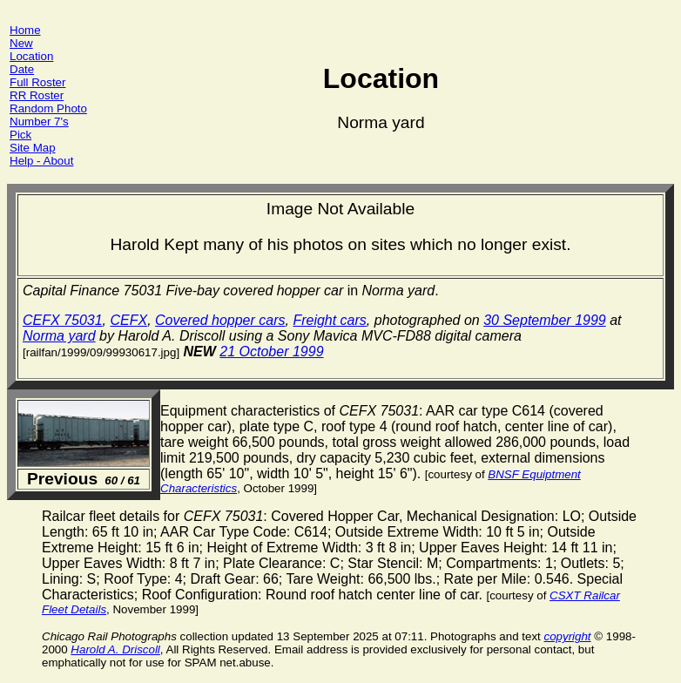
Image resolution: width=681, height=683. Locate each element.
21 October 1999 (271, 351)
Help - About (41, 160)
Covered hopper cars (220, 320)
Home (25, 30)
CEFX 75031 (63, 320)
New (21, 43)
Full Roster (37, 82)
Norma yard (59, 335)
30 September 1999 (544, 320)
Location (31, 56)
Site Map (33, 147)
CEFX (129, 320)
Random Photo (48, 108)
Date (22, 69)
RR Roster (37, 95)
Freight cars (329, 320)
